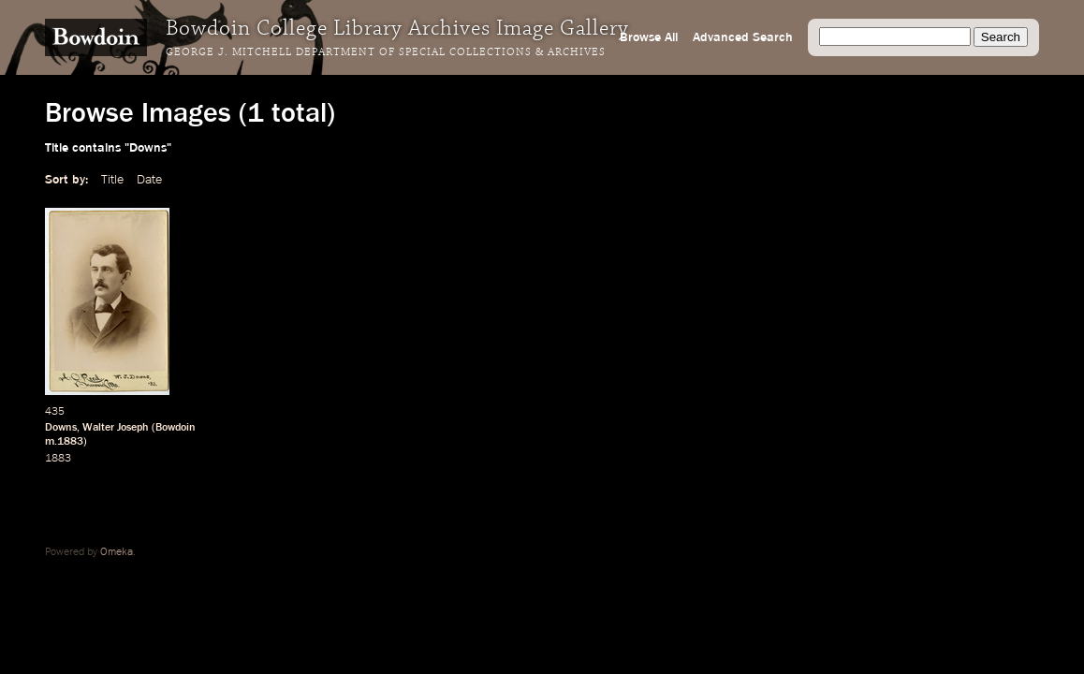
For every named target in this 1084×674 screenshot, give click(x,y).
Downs (61, 427)
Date (149, 179)
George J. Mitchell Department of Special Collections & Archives (386, 52)
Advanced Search (743, 37)
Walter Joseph (115, 427)
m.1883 (64, 441)
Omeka (116, 552)
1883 (58, 458)
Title (112, 179)
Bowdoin (175, 427)
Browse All (649, 37)
